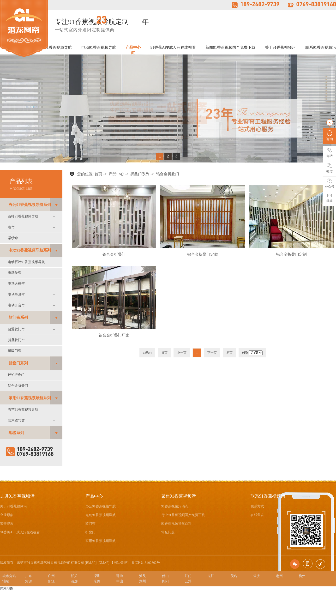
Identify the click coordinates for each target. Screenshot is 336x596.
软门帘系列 (18, 317)
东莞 (97, 581)
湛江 (211, 576)
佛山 (165, 576)
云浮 (188, 581)
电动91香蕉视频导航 (98, 47)
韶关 (74, 576)
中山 (119, 581)
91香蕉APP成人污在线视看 (173, 47)
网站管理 (120, 563)
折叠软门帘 (16, 340)
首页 (98, 174)
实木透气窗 (16, 420)
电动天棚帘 (16, 283)
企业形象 (6, 515)
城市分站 (9, 576)
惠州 (279, 576)
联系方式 (257, 506)
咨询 (329, 135)
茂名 (233, 576)
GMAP (103, 563)
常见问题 (168, 532)
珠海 (119, 576)
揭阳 (165, 581)
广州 (51, 576)
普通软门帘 (16, 329)
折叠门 (90, 532)
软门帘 (90, 523)
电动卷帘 (14, 273)
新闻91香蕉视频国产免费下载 (230, 47)
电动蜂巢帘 (16, 294)
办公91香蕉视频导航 (54, 47)
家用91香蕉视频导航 (100, 541)
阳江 (51, 581)
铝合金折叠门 (18, 385)
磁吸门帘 (14, 351)
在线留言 (257, 515)
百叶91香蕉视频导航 (23, 216)
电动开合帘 (16, 305)
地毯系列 (16, 433)
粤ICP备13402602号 (145, 563)
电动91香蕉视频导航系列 (30, 250)
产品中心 (133, 47)
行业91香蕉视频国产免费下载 (183, 515)
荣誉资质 (6, 523)
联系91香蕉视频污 (320, 47)
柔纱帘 (13, 238)
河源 (28, 581)
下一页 (212, 353)
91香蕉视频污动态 (174, 506)
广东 (28, 576)
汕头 (142, 576)
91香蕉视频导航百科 (176, 523)
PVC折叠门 (16, 375)
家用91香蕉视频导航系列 (30, 398)
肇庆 (256, 576)
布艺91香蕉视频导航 (23, 409)
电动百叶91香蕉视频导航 (26, 262)
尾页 (229, 353)
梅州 (302, 576)
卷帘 (11, 227)
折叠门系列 (18, 363)
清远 (74, 581)
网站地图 (6, 588)
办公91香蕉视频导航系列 (30, 205)
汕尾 (5, 581)
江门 (188, 576)
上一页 (181, 353)
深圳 (97, 576)
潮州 (142, 581)
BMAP (91, 563)
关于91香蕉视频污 (280, 47)
